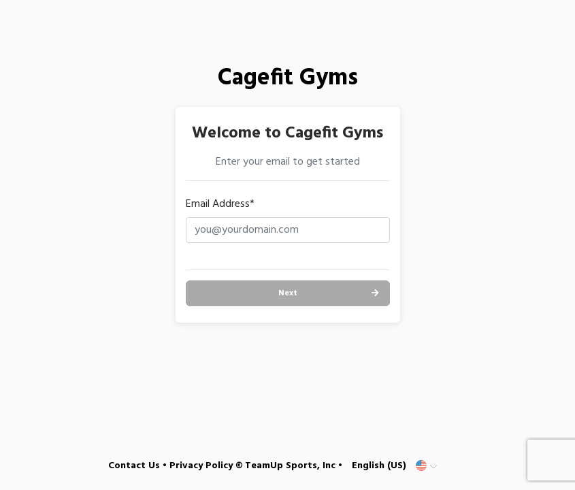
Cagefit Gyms (288, 78)
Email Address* (220, 204)
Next (287, 293)
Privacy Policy (201, 466)
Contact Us (134, 466)
